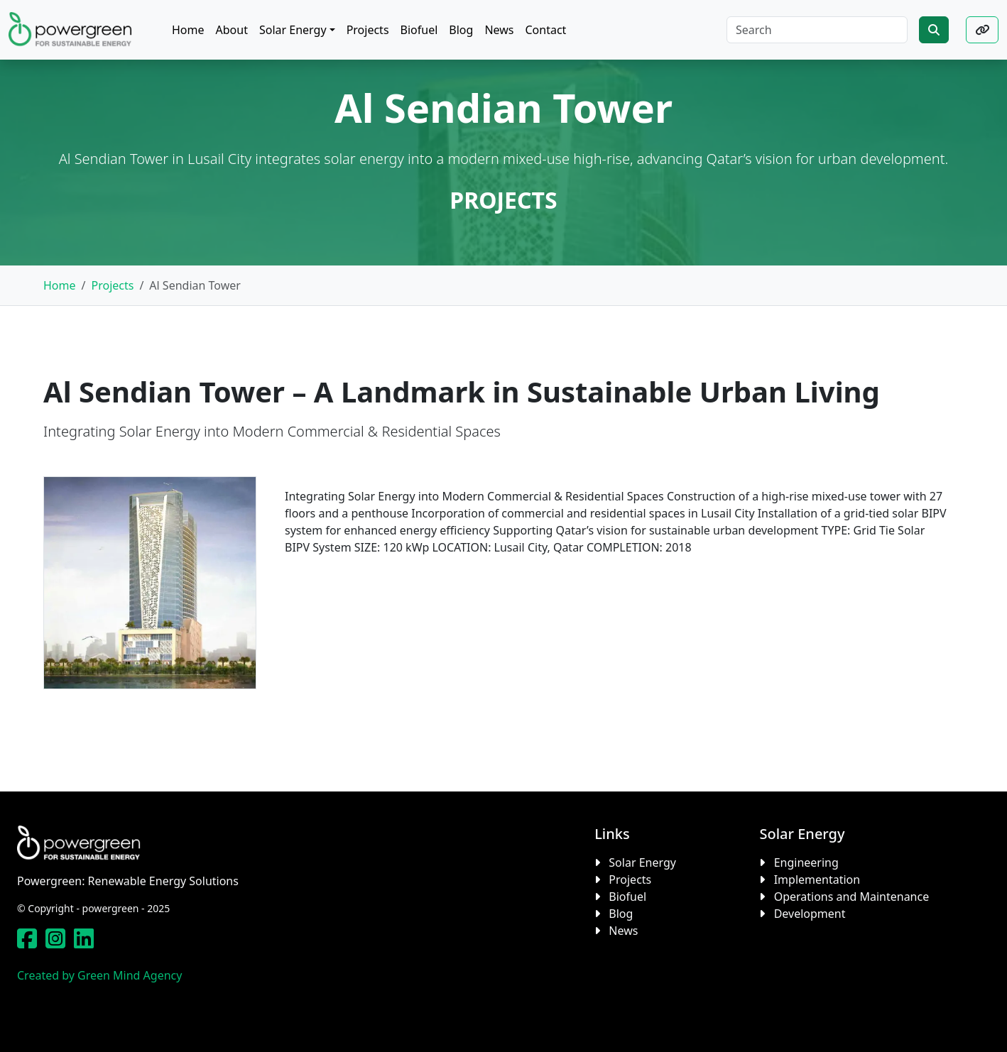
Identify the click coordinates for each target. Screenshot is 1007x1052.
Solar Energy (642, 862)
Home (59, 285)
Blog (621, 913)
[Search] (817, 29)
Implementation (817, 879)
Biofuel (627, 896)
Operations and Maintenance (852, 896)
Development (810, 913)
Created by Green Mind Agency (99, 975)
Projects (112, 285)
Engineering (806, 862)
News (623, 930)
